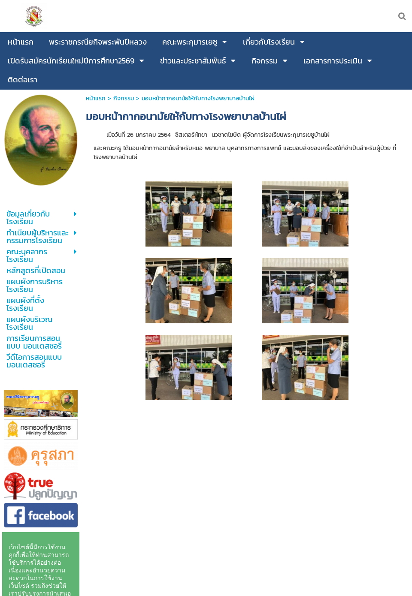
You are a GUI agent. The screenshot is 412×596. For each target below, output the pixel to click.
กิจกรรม (123, 98)
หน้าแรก (96, 98)
